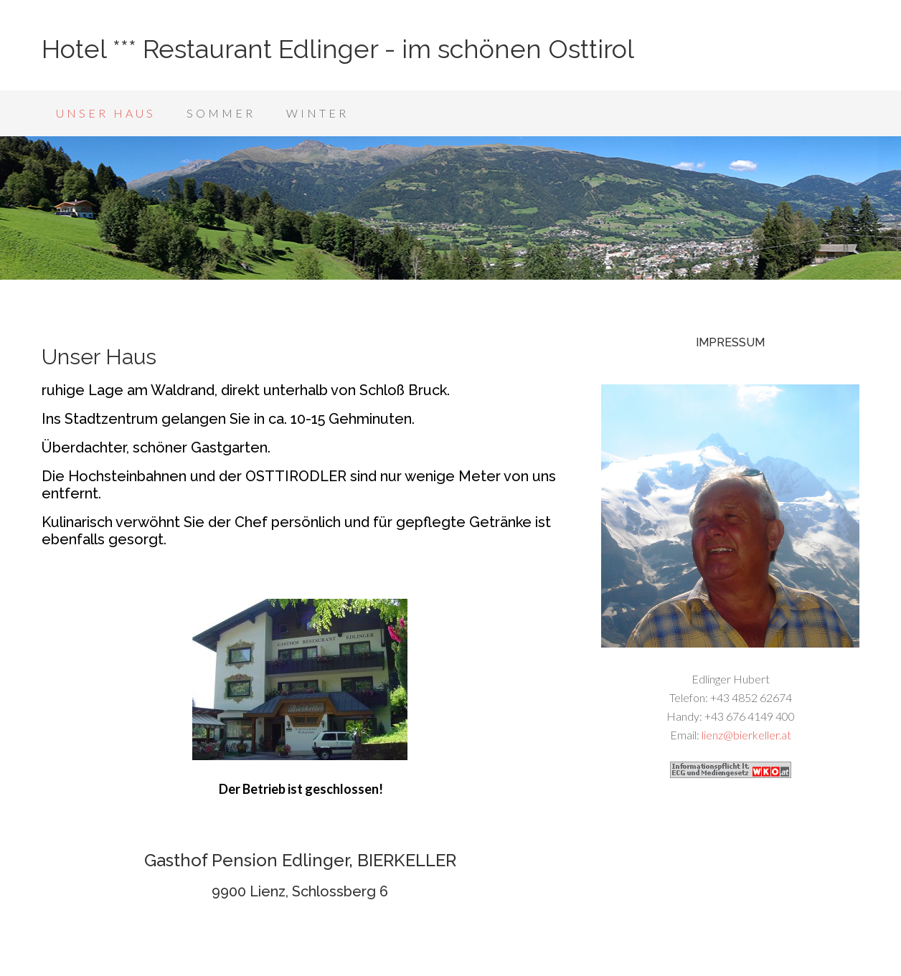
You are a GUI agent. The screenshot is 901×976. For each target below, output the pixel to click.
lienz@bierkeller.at (746, 735)
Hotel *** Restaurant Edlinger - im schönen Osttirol (338, 49)
